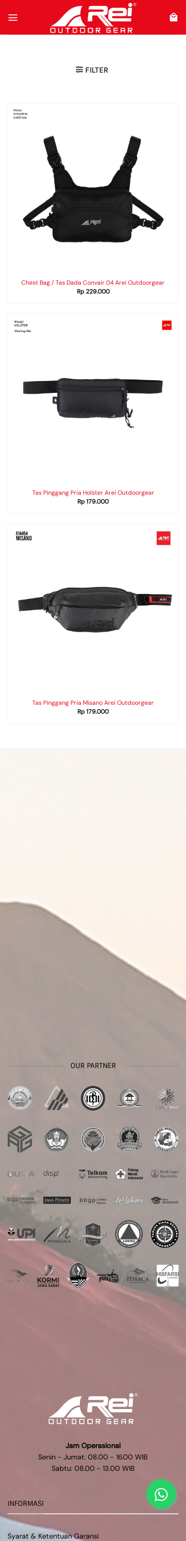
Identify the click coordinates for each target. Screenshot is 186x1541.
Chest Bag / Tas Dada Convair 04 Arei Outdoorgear (93, 283)
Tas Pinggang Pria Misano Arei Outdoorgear (93, 703)
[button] (12, 17)
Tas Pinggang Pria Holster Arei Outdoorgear (93, 493)
